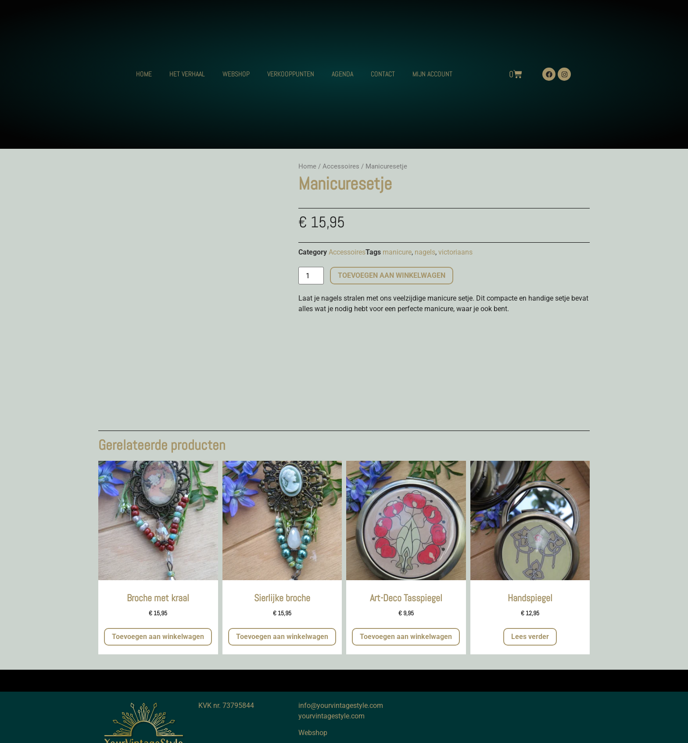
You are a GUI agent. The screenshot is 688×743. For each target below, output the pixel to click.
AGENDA (342, 74)
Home (307, 166)
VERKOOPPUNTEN (290, 74)
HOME (144, 74)
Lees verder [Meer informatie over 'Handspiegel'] (530, 636)
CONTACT (383, 74)
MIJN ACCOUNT (432, 74)
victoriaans (455, 252)
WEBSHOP (236, 74)
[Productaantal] (311, 275)
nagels (425, 252)
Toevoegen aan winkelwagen (391, 275)
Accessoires (340, 166)
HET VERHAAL (187, 74)
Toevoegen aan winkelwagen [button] (158, 636)
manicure (397, 252)
